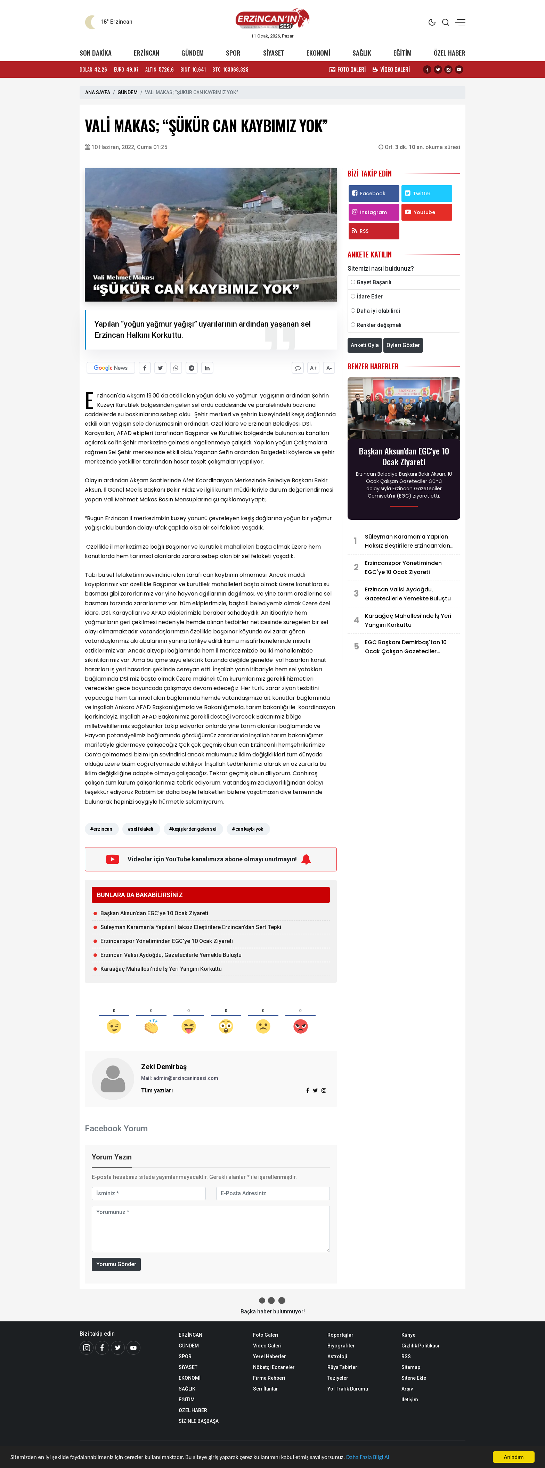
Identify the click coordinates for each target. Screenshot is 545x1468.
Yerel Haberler (269, 1356)
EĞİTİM (402, 53)
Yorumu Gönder (116, 1264)
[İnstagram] (86, 1348)
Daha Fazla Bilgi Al (368, 1457)
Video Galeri (267, 1345)
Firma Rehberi (269, 1378)
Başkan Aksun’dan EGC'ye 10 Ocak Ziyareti (154, 913)
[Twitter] (118, 1348)
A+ (313, 368)
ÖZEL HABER (449, 53)
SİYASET (273, 53)
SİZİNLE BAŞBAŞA (199, 1421)
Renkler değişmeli (379, 325)
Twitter (418, 193)
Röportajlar (340, 1335)
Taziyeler (337, 1378)
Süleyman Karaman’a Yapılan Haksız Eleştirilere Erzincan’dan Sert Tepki (190, 927)
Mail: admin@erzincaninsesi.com (179, 1078)
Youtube (420, 212)
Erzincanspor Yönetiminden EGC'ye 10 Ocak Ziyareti (166, 941)
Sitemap (410, 1367)
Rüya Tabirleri (343, 1367)
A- (329, 368)
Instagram (369, 212)
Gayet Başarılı (374, 282)
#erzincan (101, 829)
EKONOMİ (318, 53)
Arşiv (407, 1389)
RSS (360, 231)
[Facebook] (102, 1348)
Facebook (368, 193)
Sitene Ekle (413, 1378)
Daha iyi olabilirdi (378, 310)
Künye (408, 1335)
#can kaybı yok (247, 829)
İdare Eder (370, 296)
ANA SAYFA (97, 92)
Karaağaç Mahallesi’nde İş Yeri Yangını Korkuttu (161, 969)
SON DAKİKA (96, 53)
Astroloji (337, 1356)
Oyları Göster (403, 345)
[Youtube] (133, 1348)
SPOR (233, 53)
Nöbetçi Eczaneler (274, 1367)
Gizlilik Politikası (420, 1345)
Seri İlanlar (265, 1389)
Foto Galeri (265, 1335)
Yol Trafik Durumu (347, 1389)
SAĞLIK (361, 53)
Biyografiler (341, 1345)
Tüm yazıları (157, 1090)
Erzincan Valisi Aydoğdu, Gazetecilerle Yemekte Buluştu (171, 955)
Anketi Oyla (365, 345)
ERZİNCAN (146, 53)
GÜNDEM (192, 53)
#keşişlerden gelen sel (193, 829)
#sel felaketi (140, 829)
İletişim (409, 1399)
